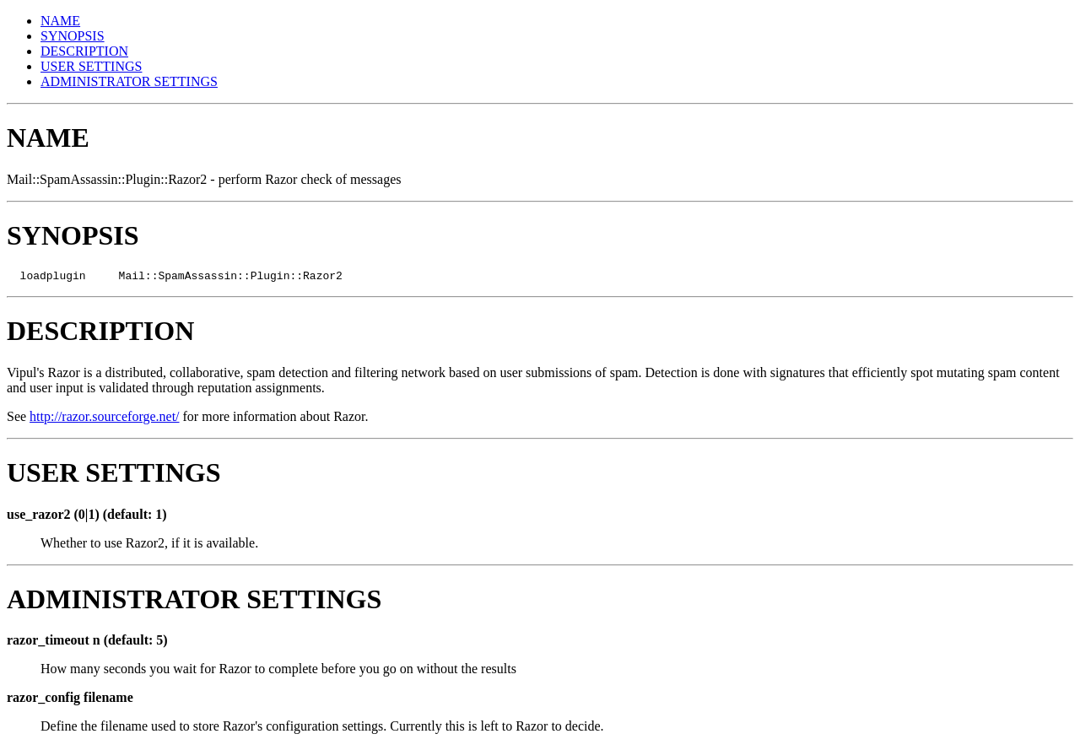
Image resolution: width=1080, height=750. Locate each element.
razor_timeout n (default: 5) (87, 642)
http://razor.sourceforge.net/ (104, 419)
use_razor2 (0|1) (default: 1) (87, 517)
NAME (60, 20)
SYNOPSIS (72, 36)
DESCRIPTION (84, 51)
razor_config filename (70, 700)
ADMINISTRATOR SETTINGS (129, 81)
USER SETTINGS (91, 66)
